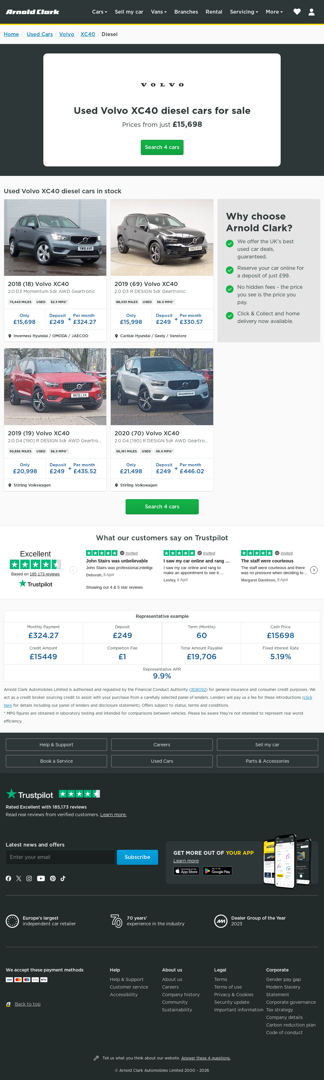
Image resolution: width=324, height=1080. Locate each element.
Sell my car (129, 12)
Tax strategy (279, 1009)
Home (11, 34)
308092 (198, 689)
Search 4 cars (162, 147)
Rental (214, 12)
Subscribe (137, 857)
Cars (97, 12)
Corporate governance (291, 1002)
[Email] (60, 857)
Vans (157, 12)
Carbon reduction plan (291, 1024)
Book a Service (56, 761)
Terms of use (228, 987)
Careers (161, 744)
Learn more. (113, 814)
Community (175, 1002)
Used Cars (40, 34)
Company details (284, 1017)
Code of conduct (284, 1032)
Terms (220, 979)
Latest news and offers (35, 845)
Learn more (186, 860)
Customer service (129, 987)
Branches (186, 12)
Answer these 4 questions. (206, 1058)
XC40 (88, 34)
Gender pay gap (283, 979)
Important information (239, 1009)
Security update (231, 1002)
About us (172, 979)
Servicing (242, 12)
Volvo (66, 34)
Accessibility (124, 994)
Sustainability (177, 1009)
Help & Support (56, 744)
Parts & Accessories (267, 761)
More (272, 12)
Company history (181, 994)
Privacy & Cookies (233, 994)
